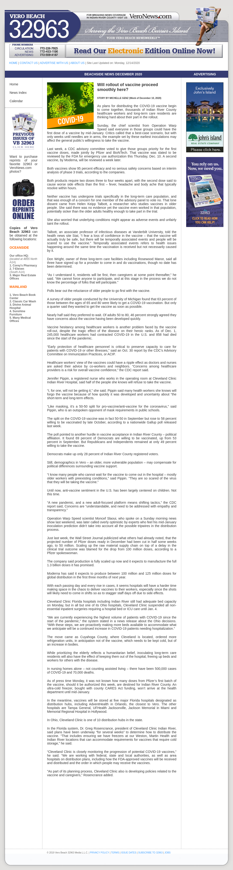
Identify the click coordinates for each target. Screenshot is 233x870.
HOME (13, 63)
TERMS (115, 852)
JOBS (167, 852)
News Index (18, 92)
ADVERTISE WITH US (54, 63)
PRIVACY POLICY (99, 852)
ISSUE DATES (128, 852)
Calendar (16, 101)
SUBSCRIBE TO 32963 (150, 852)
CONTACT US (29, 63)
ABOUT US (77, 63)
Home (14, 84)
